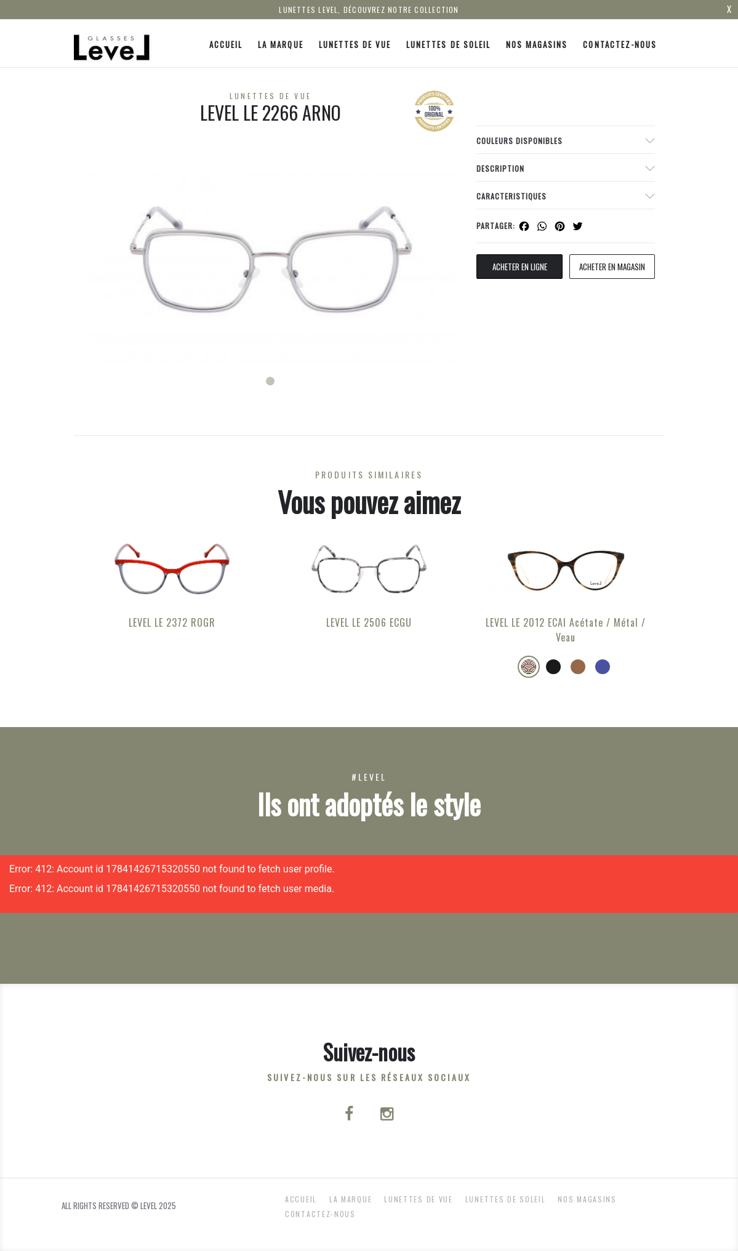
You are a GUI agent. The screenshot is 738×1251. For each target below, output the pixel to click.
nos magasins (537, 44)
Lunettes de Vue (355, 44)
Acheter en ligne (519, 266)
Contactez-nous (620, 44)
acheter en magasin (612, 266)
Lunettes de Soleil (448, 44)
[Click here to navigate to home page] (112, 43)
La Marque (280, 44)
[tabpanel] (271, 259)
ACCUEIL (226, 44)
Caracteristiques (511, 196)
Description (500, 168)
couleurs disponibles (519, 140)
